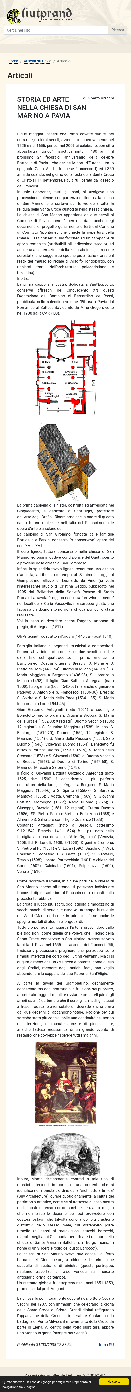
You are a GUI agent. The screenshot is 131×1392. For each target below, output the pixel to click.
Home (13, 61)
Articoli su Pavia (38, 61)
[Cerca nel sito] (56, 30)
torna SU (106, 1344)
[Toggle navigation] (6, 48)
